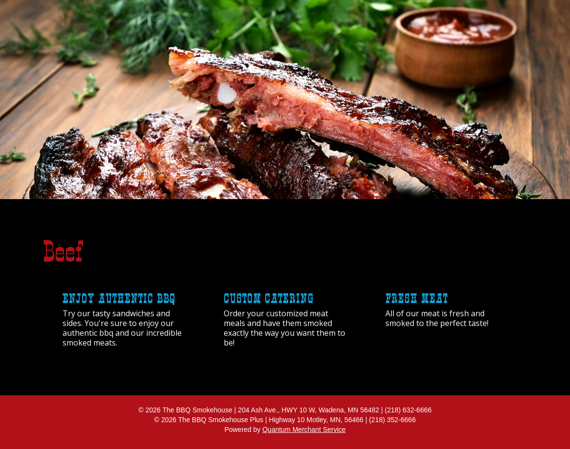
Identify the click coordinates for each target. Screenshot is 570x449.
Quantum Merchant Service (303, 429)
